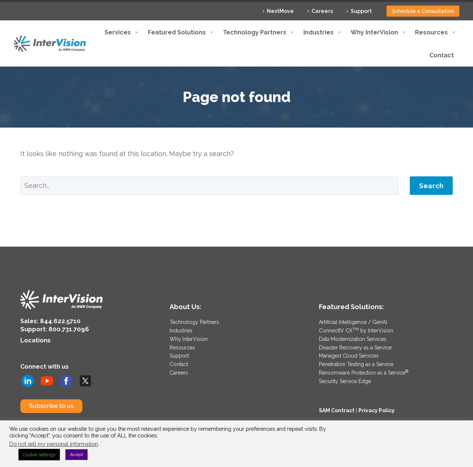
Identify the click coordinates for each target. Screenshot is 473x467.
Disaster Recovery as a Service (355, 346)
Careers (322, 11)
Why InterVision (189, 338)
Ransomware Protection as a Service (363, 371)
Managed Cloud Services (349, 355)
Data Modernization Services (353, 338)
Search (431, 186)
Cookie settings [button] (39, 454)
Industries (181, 330)
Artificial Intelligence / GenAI (353, 322)
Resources (182, 346)
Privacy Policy (376, 409)
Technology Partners (194, 322)
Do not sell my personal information (53, 444)
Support (361, 11)
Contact (179, 363)
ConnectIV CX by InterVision (356, 330)
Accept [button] (76, 454)
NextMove (280, 11)
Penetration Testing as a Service (356, 363)
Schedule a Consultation (423, 11)
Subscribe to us (51, 404)
